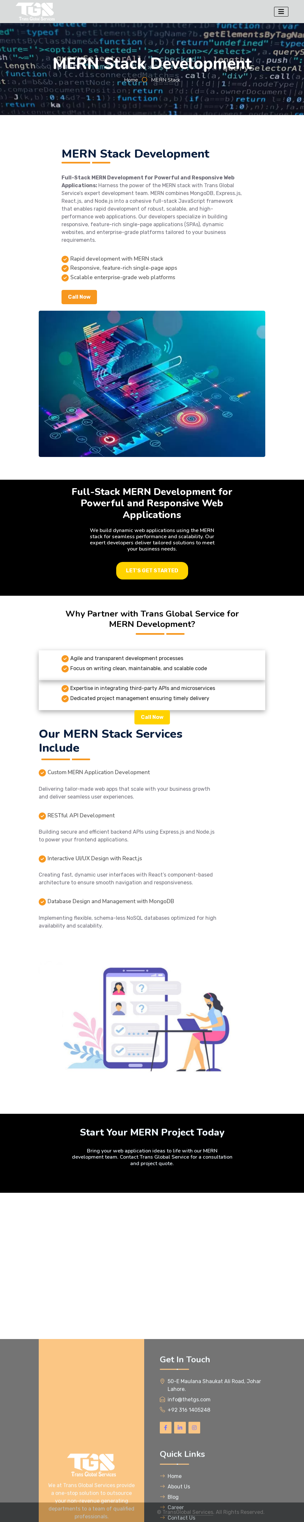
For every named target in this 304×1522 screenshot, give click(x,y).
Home (131, 80)
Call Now (79, 297)
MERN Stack (165, 80)
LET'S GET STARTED (152, 570)
